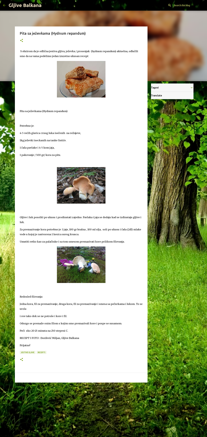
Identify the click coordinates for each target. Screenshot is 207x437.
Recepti (41, 352)
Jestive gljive (27, 352)
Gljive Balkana (25, 5)
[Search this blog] (189, 5)
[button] (21, 41)
